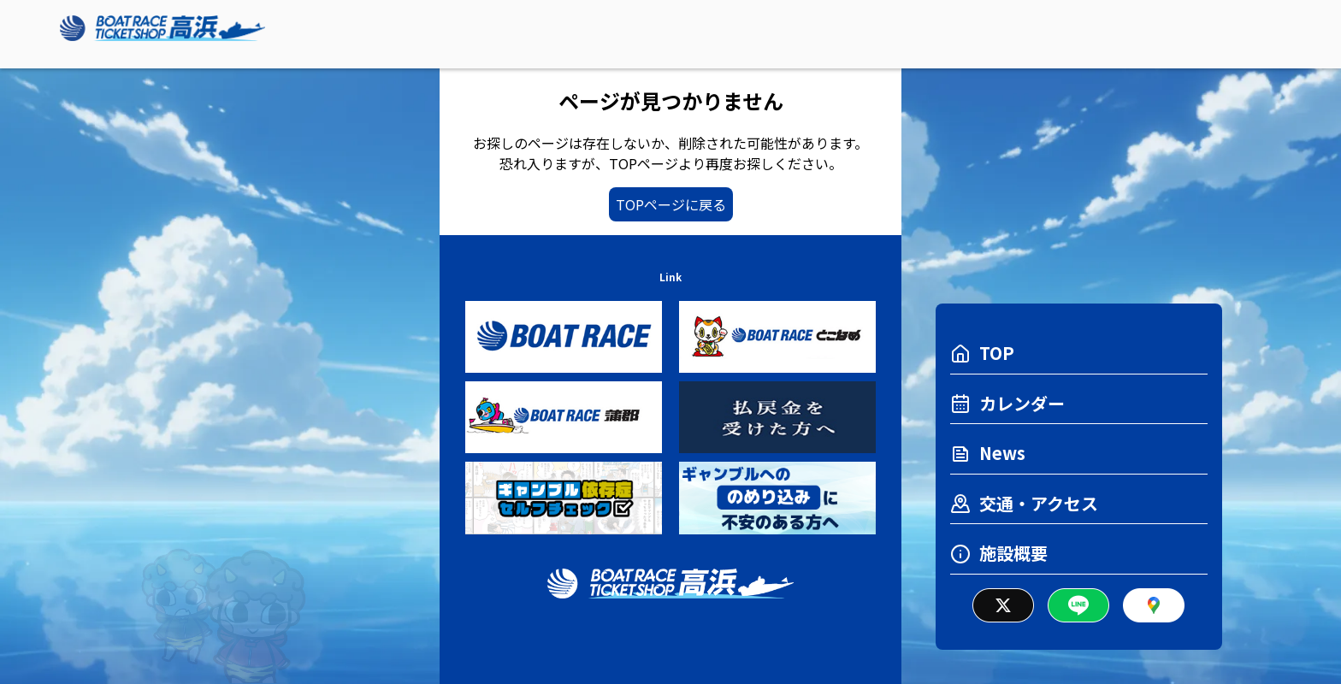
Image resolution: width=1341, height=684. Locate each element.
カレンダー (1007, 403)
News (987, 452)
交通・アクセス (1024, 503)
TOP (982, 352)
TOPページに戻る (671, 204)
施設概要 (999, 552)
